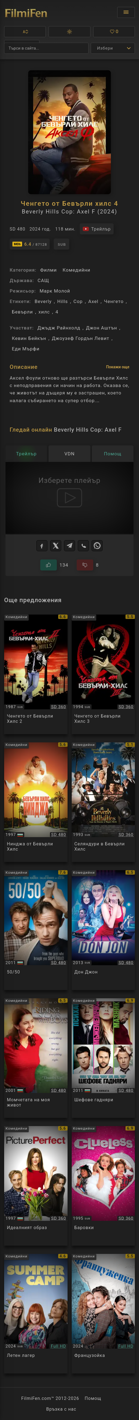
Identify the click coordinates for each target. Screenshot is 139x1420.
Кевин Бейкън (29, 338)
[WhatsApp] (97, 545)
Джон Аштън (101, 328)
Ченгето (114, 301)
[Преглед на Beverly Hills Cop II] (36, 674)
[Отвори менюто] (126, 12)
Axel (93, 301)
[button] (25, 31)
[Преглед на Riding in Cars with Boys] (36, 1058)
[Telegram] (69, 545)
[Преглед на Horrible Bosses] (103, 1058)
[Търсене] (46, 48)
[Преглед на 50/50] (36, 930)
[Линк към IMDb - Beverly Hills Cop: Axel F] (30, 244)
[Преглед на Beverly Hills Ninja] (36, 802)
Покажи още (117, 367)
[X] (55, 545)
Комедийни (76, 270)
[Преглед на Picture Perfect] (36, 1186)
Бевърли (22, 312)
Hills (62, 301)
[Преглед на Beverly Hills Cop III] (103, 674)
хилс (44, 312)
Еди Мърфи (25, 348)
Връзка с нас (61, 1409)
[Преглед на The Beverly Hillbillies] (103, 802)
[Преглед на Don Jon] (103, 930)
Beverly (43, 301)
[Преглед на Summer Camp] (36, 1313)
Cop (77, 301)
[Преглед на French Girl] (103, 1313)
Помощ (93, 1398)
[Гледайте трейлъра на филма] (97, 228)
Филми (48, 270)
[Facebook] (41, 545)
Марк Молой (54, 291)
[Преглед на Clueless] (103, 1186)
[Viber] (83, 545)
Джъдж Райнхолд (59, 328)
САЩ (43, 280)
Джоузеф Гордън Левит (80, 338)
